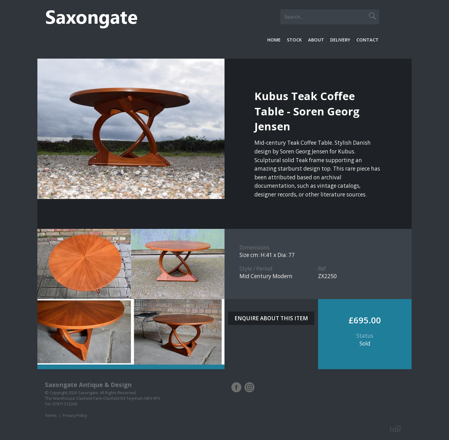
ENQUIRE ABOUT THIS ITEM (271, 318)
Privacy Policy (75, 415)
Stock (294, 40)
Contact (367, 40)
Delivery (340, 40)
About (316, 40)
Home (274, 40)
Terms (51, 415)
